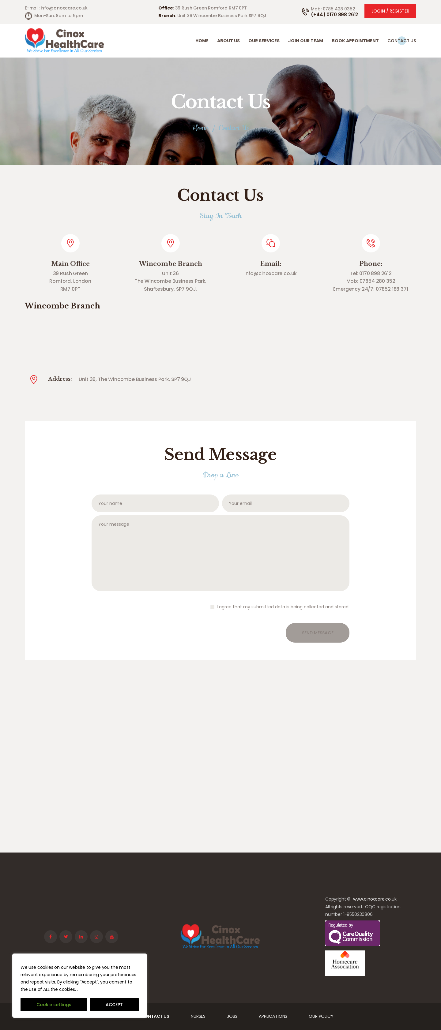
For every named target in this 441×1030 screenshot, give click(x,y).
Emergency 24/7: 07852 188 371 (370, 289)
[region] (79, 985)
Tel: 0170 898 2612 (371, 273)
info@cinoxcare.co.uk (270, 273)
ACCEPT (114, 1005)
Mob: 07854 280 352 (370, 281)
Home (200, 128)
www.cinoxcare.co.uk (375, 899)
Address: (60, 379)
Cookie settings (53, 1005)
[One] (220, 752)
